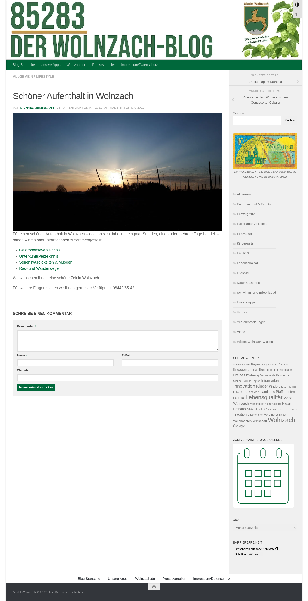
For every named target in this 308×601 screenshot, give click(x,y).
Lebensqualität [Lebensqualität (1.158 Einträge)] (264, 397)
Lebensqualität (247, 263)
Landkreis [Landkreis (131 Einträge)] (253, 392)
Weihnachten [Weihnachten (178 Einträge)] (242, 421)
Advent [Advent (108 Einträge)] (237, 364)
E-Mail (127, 355)
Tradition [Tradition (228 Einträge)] (240, 414)
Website (22, 370)
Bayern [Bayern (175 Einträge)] (256, 364)
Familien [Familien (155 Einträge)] (259, 369)
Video (241, 332)
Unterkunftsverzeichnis (38, 256)
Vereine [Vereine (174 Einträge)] (269, 414)
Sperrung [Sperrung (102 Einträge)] (271, 409)
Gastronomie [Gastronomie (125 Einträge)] (267, 375)
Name (22, 355)
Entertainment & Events (254, 204)
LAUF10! (243, 253)
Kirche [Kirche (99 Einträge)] (292, 387)
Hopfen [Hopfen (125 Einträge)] (256, 381)
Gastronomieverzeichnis (40, 250)
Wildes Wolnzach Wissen (255, 341)
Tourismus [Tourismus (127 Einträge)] (290, 409)
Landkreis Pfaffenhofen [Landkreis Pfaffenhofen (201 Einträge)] (277, 392)
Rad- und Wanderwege (39, 268)
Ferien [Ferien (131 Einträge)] (269, 369)
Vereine (242, 312)
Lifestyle (45, 76)
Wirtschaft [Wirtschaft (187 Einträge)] (260, 421)
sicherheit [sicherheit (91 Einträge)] (260, 409)
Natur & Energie (248, 282)
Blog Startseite (24, 65)
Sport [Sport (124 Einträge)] (280, 409)
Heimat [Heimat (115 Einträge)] (247, 381)
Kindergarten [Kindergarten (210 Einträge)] (278, 386)
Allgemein (23, 76)
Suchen (238, 113)
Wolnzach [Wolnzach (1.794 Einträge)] (281, 419)
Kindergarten (246, 243)
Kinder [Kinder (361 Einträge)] (262, 386)
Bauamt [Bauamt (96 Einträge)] (246, 364)
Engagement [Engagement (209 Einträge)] (242, 369)
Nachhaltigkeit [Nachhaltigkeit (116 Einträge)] (273, 403)
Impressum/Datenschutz (139, 65)
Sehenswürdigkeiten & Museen (45, 262)
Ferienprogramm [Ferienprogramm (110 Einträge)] (283, 369)
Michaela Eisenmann (37, 107)
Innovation (244, 233)
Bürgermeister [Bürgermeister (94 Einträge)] (269, 364)
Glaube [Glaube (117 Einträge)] (237, 381)
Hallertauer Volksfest (252, 224)
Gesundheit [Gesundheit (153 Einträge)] (283, 375)
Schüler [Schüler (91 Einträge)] (250, 409)
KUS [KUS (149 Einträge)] (243, 392)
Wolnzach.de (76, 65)
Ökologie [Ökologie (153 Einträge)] (239, 426)
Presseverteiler (103, 65)
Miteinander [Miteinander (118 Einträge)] (257, 403)
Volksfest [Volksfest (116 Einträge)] (280, 414)
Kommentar (26, 326)
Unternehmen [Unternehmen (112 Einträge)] (255, 414)
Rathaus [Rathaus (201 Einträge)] (239, 409)
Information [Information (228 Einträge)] (270, 381)
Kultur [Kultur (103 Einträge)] (236, 392)
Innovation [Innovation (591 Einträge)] (244, 386)
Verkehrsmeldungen (251, 322)
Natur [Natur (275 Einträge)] (286, 403)
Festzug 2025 (246, 214)
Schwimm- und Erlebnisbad (256, 292)
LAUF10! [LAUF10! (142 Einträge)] (238, 398)
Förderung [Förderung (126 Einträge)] (252, 375)
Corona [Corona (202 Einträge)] (283, 364)
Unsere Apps (51, 65)
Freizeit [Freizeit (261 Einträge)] (239, 375)
